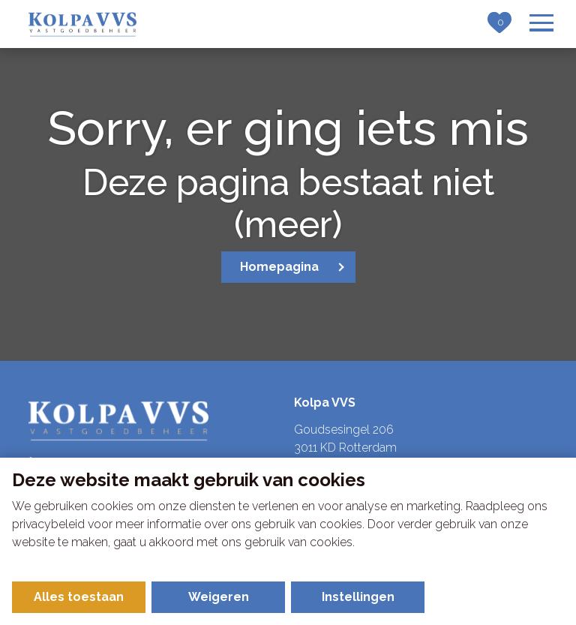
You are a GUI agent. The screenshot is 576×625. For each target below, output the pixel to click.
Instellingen (358, 597)
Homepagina (279, 267)
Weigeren (218, 597)
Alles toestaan (79, 597)
